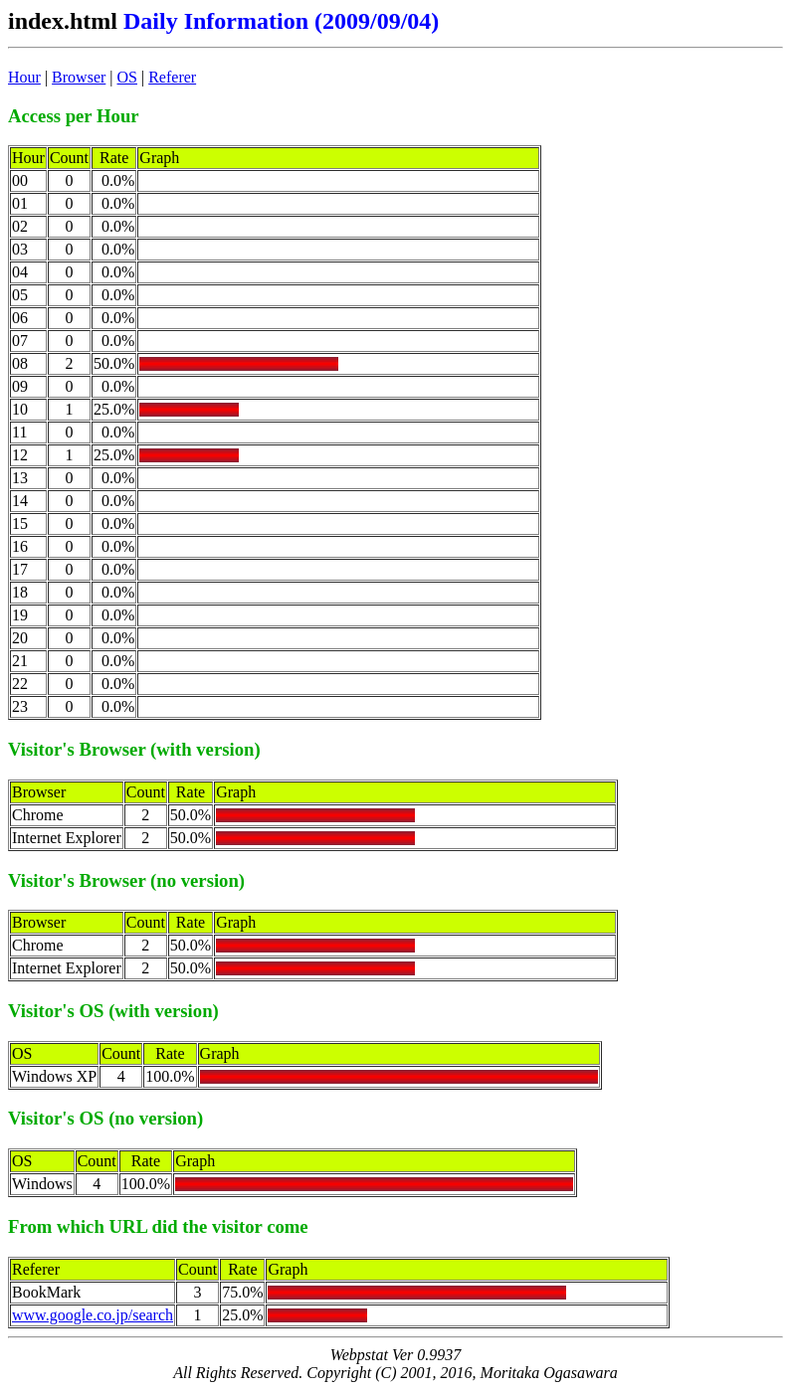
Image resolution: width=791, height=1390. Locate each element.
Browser (78, 77)
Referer (172, 77)
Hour (24, 77)
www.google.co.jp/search (92, 1314)
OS (127, 77)
